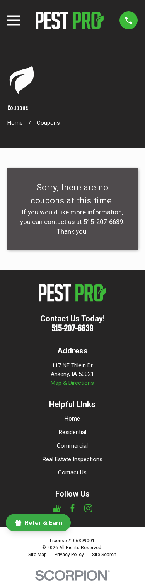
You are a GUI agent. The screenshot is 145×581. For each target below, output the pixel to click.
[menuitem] (37, 554)
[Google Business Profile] (57, 508)
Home (72, 418)
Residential (72, 432)
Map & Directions (72, 382)
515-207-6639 (72, 328)
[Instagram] (88, 508)
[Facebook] (72, 508)
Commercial (72, 445)
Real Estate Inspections (72, 459)
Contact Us (72, 472)
